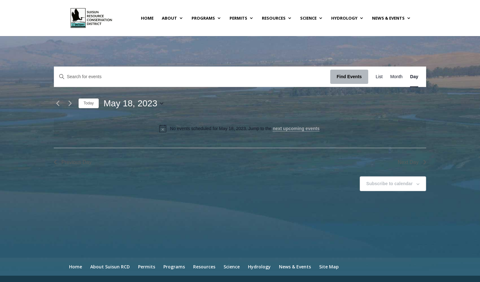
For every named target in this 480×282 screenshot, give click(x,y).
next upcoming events (296, 128)
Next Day (412, 162)
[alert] (240, 128)
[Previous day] (57, 103)
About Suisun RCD (110, 267)
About (169, 18)
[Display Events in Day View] (414, 77)
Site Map (329, 267)
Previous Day (73, 162)
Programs (203, 18)
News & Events (388, 18)
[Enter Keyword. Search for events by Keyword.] (192, 77)
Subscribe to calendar (389, 183)
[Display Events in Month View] (396, 77)
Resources (274, 18)
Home (147, 18)
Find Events (349, 76)
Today (89, 103)
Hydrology (344, 18)
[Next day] (70, 103)
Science (308, 18)
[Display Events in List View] (379, 77)
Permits (238, 18)
